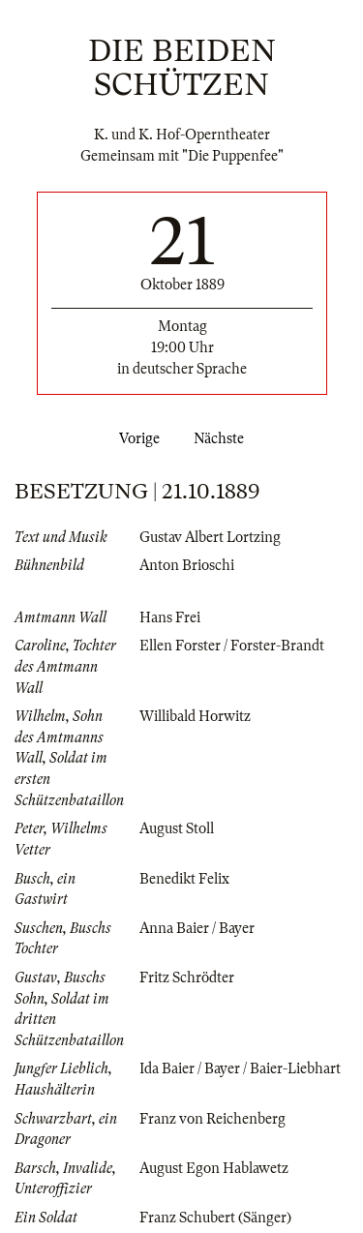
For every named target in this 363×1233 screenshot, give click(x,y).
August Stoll (176, 828)
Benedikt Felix (184, 879)
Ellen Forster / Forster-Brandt (231, 645)
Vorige (135, 438)
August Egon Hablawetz (213, 1168)
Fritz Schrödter (186, 977)
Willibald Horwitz (195, 716)
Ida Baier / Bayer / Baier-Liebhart (240, 1068)
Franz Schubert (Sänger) (215, 1217)
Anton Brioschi (186, 565)
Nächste (223, 438)
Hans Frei (169, 617)
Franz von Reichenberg (212, 1119)
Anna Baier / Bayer (197, 928)
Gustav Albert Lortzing (210, 537)
